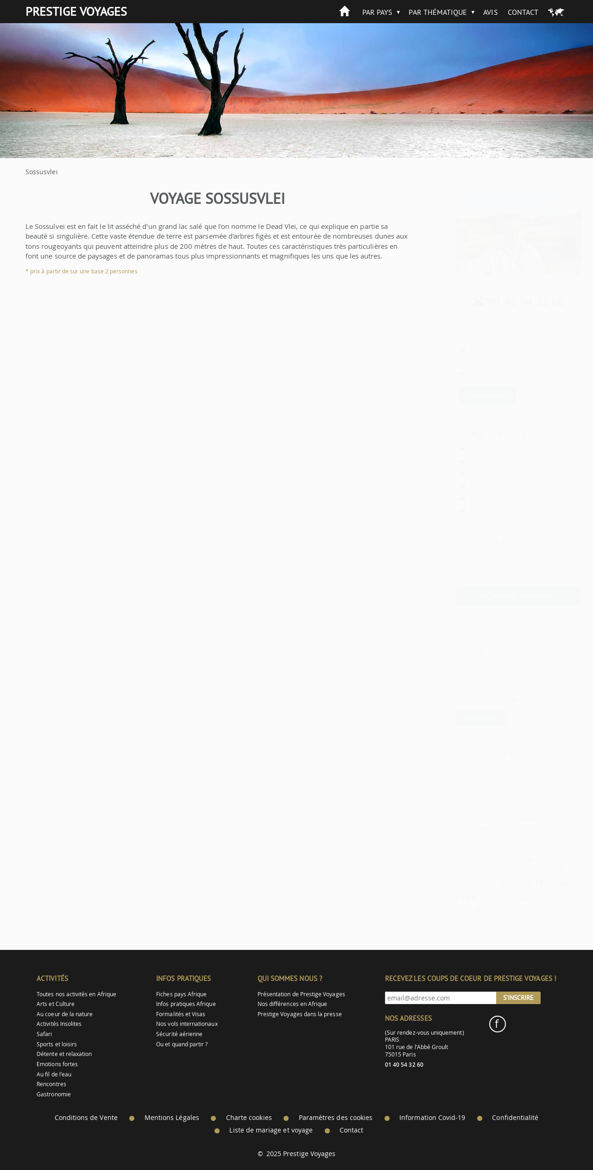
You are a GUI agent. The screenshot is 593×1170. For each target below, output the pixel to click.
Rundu (523, 848)
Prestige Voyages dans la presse (300, 1014)
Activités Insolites (59, 1024)
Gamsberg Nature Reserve (491, 828)
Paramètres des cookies (335, 1117)
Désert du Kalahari (454, 870)
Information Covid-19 (432, 1117)
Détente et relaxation (64, 1054)
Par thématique (438, 12)
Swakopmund (501, 869)
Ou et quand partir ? (182, 1044)
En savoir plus (464, 394)
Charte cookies (249, 1117)
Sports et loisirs (57, 1044)
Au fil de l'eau (54, 1074)
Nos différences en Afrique (293, 1004)
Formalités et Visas (180, 1014)
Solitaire (479, 859)
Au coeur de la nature (65, 1014)
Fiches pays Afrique (181, 994)
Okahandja (450, 858)
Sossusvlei (511, 806)
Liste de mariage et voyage (271, 1130)
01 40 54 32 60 (504, 301)
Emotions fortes (57, 1064)
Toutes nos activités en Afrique (76, 994)
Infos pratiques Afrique (185, 1004)
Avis (490, 12)
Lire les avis (458, 717)
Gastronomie (54, 1094)
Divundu (500, 838)
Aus (522, 838)
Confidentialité (515, 1117)
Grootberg (481, 807)
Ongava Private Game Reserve (506, 898)
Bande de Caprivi (517, 858)
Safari (44, 1034)
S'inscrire (518, 997)
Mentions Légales (172, 1117)
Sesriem (450, 806)
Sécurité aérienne (179, 1034)
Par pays (377, 12)
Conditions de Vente (86, 1117)
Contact (523, 12)
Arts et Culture (56, 1004)
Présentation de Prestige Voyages (301, 994)
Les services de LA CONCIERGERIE (500, 510)
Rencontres (51, 1084)
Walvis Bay (473, 839)
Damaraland (495, 849)
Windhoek (455, 910)
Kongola (446, 838)
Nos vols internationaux (186, 1024)
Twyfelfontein (470, 818)
